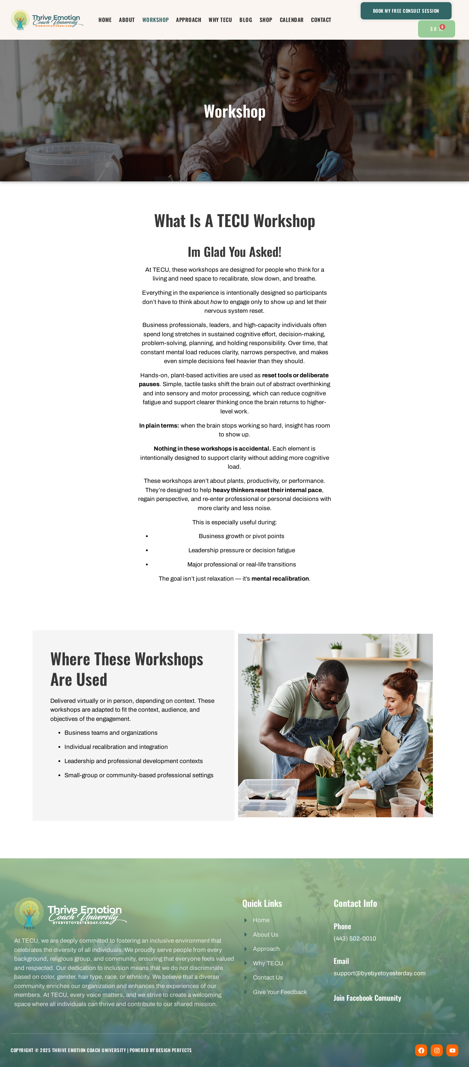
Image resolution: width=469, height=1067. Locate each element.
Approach (190, 19)
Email (341, 960)
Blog (244, 19)
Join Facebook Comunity (367, 997)
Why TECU (220, 19)
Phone (342, 926)
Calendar (287, 19)
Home (112, 19)
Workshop (159, 19)
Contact (314, 19)
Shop (262, 19)
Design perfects (174, 1050)
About (132, 19)
